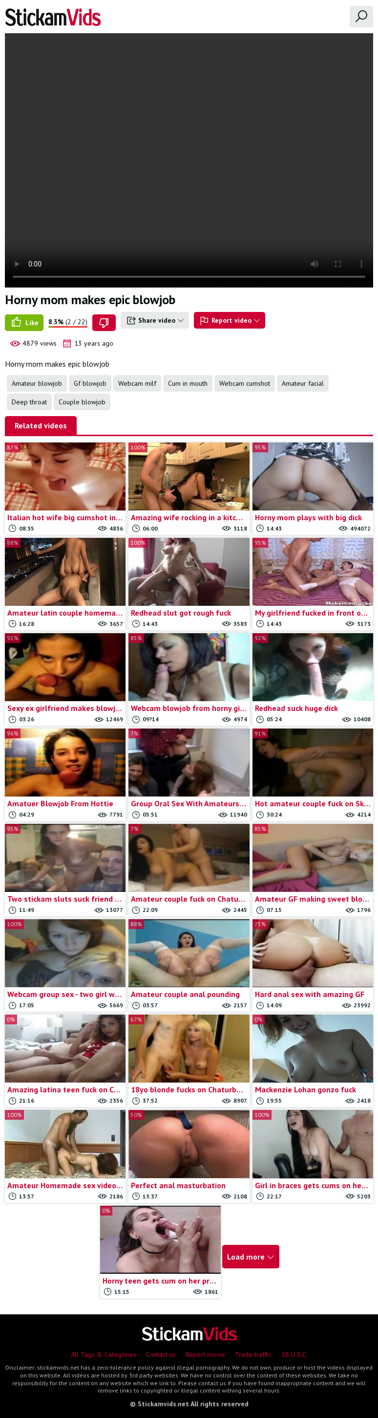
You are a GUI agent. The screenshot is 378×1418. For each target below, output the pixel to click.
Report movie (205, 1354)
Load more (250, 1257)
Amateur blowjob (37, 383)
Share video (155, 320)
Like (24, 323)
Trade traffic (253, 1354)
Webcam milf (137, 383)
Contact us (161, 1354)
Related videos (41, 425)
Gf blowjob (90, 383)
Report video (229, 320)
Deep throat (29, 402)
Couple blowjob (82, 402)
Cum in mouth (188, 383)
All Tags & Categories (103, 1354)
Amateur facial (303, 383)
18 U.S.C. (294, 1354)
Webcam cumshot (244, 383)
